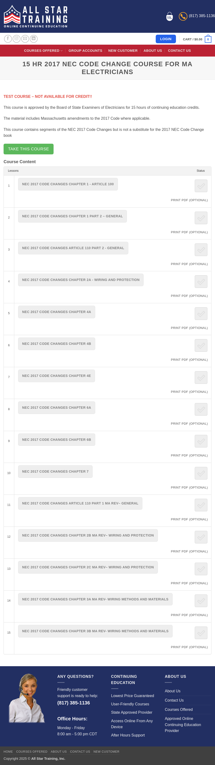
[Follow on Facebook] (8, 39)
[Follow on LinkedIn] (34, 39)
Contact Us (179, 50)
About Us (153, 50)
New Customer (123, 50)
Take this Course (28, 149)
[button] (197, 39)
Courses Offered (43, 50)
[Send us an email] (25, 39)
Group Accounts (85, 50)
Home (8, 751)
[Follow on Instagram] (16, 39)
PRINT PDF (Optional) (189, 200)
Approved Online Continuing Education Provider (183, 725)
